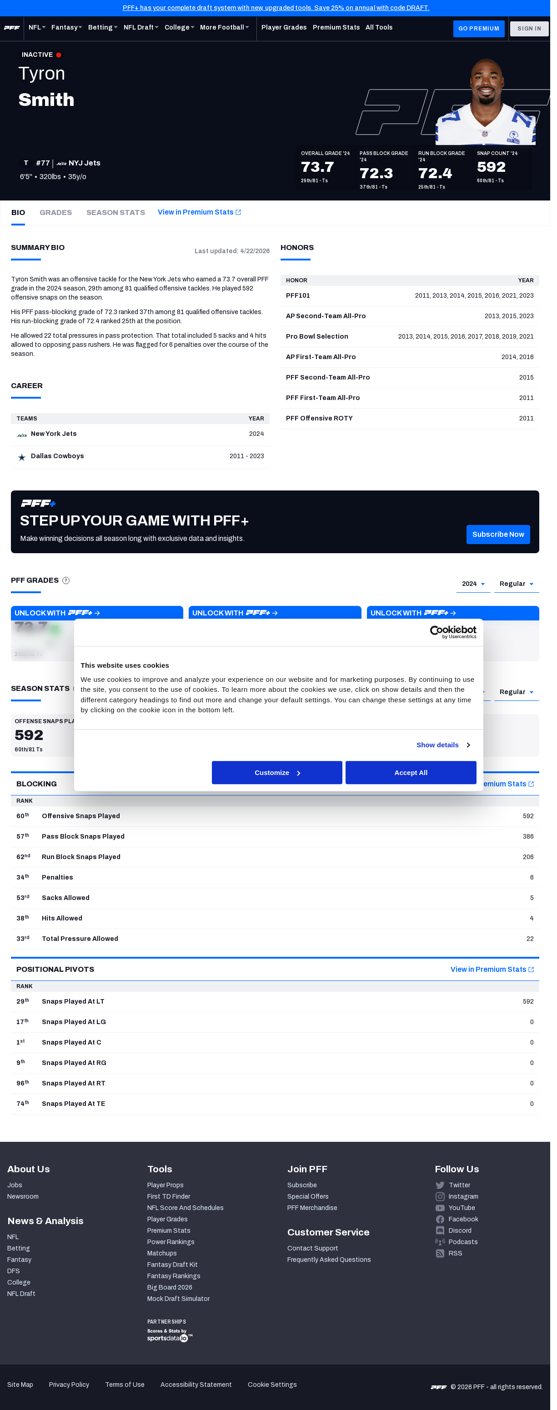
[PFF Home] (12, 29)
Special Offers (308, 1196)
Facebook (463, 1219)
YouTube (462, 1208)
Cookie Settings (272, 1384)
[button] (498, 548)
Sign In (529, 28)
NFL (13, 1237)
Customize (277, 772)
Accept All (411, 772)
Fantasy (19, 1259)
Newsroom (23, 1196)
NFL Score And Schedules (185, 1208)
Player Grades (167, 1219)
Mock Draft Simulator (178, 1298)
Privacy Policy (69, 1384)
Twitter (459, 1185)
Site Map (20, 1384)
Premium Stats (169, 1230)
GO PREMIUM (479, 28)
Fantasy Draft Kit (172, 1264)
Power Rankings (171, 1242)
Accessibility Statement (196, 1384)
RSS (455, 1253)
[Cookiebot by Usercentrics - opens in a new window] (437, 632)
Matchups (162, 1253)
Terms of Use (125, 1384)
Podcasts (463, 1242)
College (18, 1282)
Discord (460, 1230)
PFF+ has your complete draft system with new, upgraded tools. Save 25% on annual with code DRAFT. (276, 8)
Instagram (463, 1196)
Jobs (14, 1185)
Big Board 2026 (169, 1287)
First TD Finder (168, 1196)
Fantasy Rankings (174, 1276)
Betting (18, 1248)
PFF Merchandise (312, 1208)
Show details (437, 745)
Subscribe (302, 1185)
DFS (13, 1271)
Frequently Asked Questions (329, 1259)
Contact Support (312, 1248)
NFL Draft (21, 1293)
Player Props (165, 1185)
